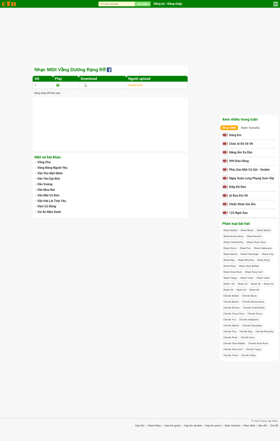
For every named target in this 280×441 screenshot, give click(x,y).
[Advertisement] (140, 36)
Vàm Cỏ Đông (46, 206)
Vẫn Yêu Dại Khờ (48, 178)
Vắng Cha (44, 162)
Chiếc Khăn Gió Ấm (242, 204)
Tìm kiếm (143, 4)
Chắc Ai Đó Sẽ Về (241, 144)
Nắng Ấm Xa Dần (240, 152)
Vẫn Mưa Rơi (46, 190)
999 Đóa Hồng (239, 161)
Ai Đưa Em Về (238, 195)
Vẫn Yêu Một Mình (50, 173)
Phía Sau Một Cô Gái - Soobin (249, 169)
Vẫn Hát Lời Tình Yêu (51, 201)
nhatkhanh (135, 85)
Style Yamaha (250, 128)
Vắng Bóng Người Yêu (52, 168)
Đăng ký (159, 4)
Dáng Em (235, 135)
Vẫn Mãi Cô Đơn (48, 195)
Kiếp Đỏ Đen (237, 187)
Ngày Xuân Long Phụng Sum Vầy (251, 178)
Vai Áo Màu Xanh (49, 212)
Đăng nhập (174, 4)
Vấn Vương (45, 184)
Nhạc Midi (229, 128)
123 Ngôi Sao (238, 213)
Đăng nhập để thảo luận (47, 93)
